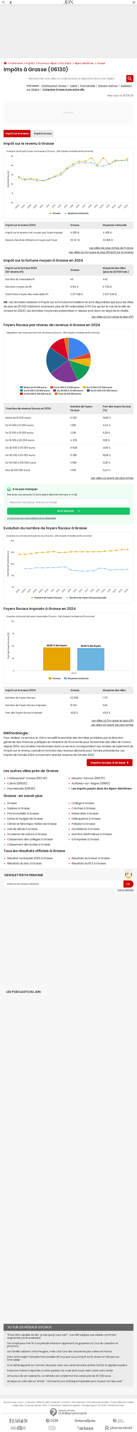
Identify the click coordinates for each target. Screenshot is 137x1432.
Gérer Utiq (18, 1405)
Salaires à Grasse (18, 808)
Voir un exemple (125, 890)
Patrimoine (16, 63)
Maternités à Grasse (85, 813)
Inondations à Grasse (85, 828)
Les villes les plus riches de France (111, 247)
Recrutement (78, 1402)
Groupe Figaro (89, 1405)
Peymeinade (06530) (21, 788)
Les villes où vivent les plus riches (112, 478)
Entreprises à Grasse (85, 839)
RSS (45, 1405)
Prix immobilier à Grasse (23, 813)
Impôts (30, 63)
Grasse (101, 63)
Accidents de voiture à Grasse (27, 834)
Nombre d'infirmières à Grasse (92, 834)
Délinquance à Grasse (86, 818)
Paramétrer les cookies (122, 1402)
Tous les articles (33, 1405)
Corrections (55, 1405)
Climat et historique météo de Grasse (32, 823)
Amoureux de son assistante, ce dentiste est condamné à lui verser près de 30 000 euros (59, 1376)
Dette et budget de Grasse (25, 818)
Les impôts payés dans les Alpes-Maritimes (101, 788)
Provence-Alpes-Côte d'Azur (54, 63)
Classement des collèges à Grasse (30, 839)
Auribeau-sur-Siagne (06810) (91, 783)
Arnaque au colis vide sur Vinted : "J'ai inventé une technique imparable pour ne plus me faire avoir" (65, 1381)
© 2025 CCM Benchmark (111, 1405)
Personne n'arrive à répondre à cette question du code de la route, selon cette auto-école (60, 1370)
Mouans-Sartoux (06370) (88, 778)
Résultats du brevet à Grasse (91, 858)
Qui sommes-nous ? (13, 1402)
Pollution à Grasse (83, 823)
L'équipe (30, 1402)
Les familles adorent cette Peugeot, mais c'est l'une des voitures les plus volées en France (59, 1351)
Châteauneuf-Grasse (54, 85)
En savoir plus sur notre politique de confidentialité (31, 518)
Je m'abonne (65, 511)
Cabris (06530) (17, 783)
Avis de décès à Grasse (22, 828)
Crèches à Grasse (83, 808)
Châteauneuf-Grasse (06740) (27, 778)
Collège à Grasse (83, 803)
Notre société (42, 1402)
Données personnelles (98, 1402)
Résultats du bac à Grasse (24, 863)
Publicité (55, 1402)
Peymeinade (87, 85)
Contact (66, 1402)
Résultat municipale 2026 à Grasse (30, 858)
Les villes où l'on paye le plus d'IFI (112, 316)
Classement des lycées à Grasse (28, 844)
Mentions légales (71, 1405)
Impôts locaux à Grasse (110, 762)
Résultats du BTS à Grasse (89, 863)
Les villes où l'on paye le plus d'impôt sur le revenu (101, 252)
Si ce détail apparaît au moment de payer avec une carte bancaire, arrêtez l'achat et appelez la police (67, 1365)
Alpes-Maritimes (84, 63)
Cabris (73, 85)
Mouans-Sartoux (108, 85)
